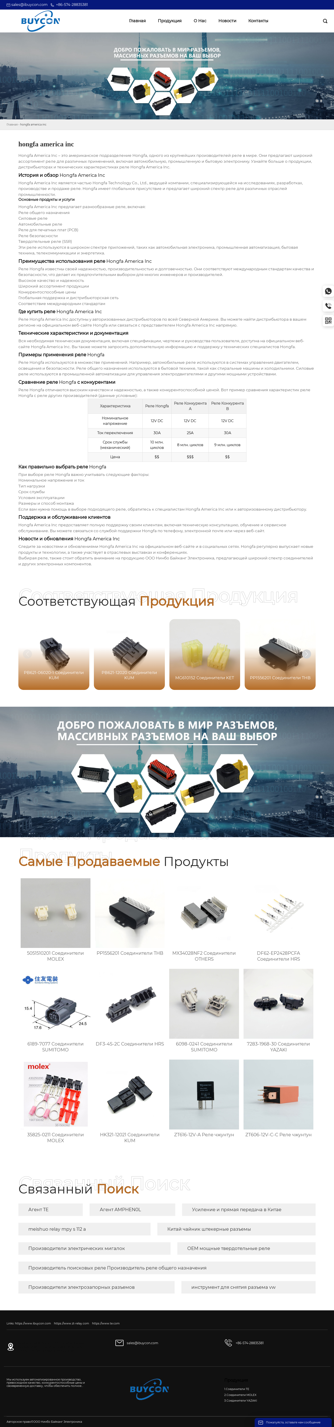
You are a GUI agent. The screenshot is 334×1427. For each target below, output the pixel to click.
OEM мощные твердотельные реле (228, 1248)
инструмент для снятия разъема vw (233, 1287)
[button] (306, 654)
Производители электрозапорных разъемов (81, 1287)
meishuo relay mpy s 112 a (57, 1229)
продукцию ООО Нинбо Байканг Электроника (167, 558)
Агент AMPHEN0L (120, 1209)
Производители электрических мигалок (76, 1248)
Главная (12, 124)
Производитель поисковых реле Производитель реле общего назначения (117, 1268)
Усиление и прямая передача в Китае (236, 1209)
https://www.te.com (106, 1323)
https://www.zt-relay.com (71, 1323)
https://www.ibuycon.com (33, 1323)
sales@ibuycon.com (29, 4)
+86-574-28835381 (72, 4)
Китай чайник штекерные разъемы (209, 1229)
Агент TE (38, 1209)
